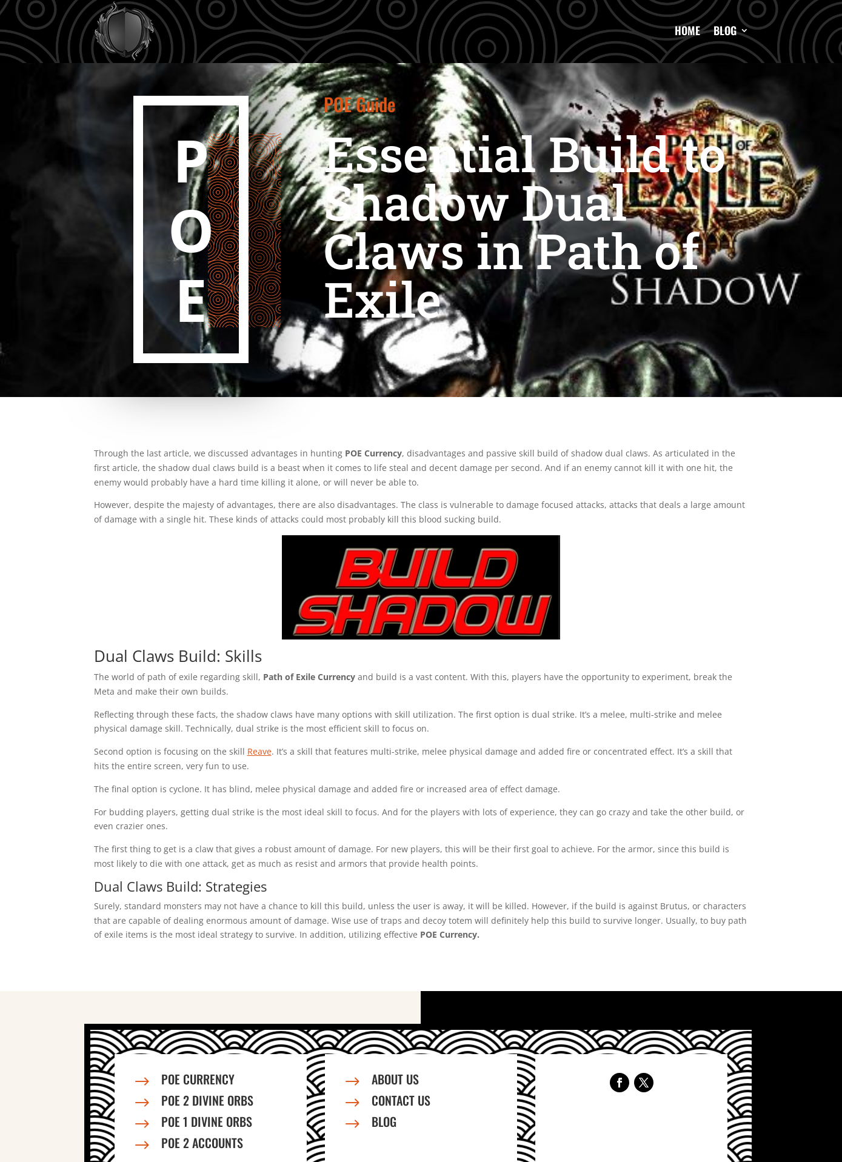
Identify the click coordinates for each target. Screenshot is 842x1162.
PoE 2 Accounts (202, 1143)
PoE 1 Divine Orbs (206, 1121)
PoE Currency (198, 1079)
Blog (725, 30)
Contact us (401, 1100)
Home (687, 30)
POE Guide (359, 104)
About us (395, 1079)
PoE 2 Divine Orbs (207, 1100)
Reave (259, 751)
